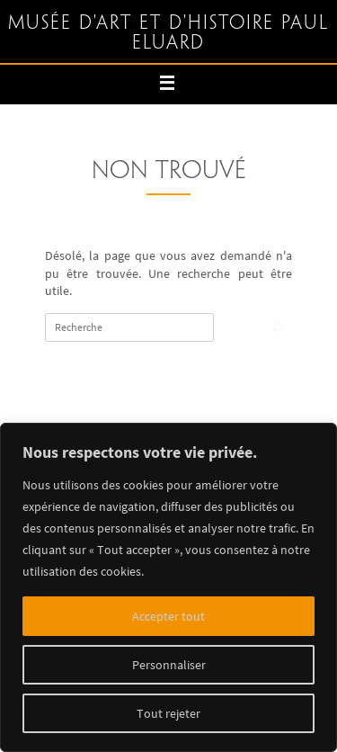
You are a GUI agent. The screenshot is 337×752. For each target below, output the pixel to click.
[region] (168, 587)
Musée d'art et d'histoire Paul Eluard (168, 33)
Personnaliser (169, 665)
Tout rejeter (168, 713)
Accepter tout (168, 616)
